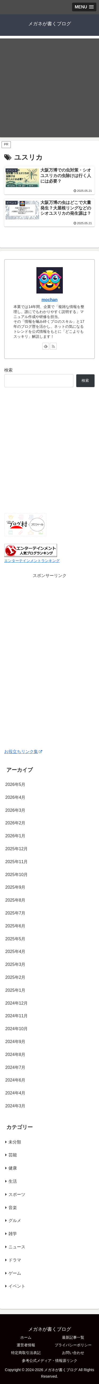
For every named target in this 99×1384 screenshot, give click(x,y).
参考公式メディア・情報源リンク (49, 1360)
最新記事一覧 (73, 1337)
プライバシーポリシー (73, 1345)
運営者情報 (26, 1345)
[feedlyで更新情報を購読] (45, 346)
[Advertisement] (49, 87)
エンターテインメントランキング (32, 561)
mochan (49, 299)
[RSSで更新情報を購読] (53, 346)
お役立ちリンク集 (23, 751)
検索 (8, 370)
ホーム (25, 1337)
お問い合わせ (73, 1353)
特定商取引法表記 (26, 1353)
